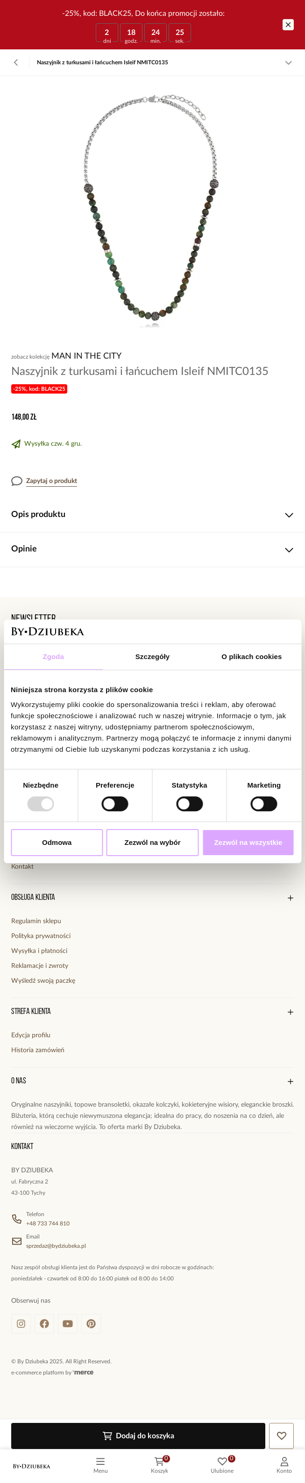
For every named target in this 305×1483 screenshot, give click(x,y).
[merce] (83, 1372)
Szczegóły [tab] (152, 656)
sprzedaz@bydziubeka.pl (56, 1246)
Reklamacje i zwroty (39, 966)
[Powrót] (16, 62)
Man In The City (86, 356)
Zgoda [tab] (53, 656)
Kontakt (22, 867)
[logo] (31, 1466)
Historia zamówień (37, 1050)
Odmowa (56, 842)
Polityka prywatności (41, 936)
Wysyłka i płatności (39, 951)
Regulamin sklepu (36, 921)
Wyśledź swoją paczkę (43, 981)
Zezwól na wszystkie (248, 842)
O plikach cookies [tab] (251, 656)
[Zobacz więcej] (289, 62)
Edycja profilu (30, 1035)
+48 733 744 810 (48, 1223)
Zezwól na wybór (153, 842)
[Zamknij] (288, 24)
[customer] (284, 1466)
